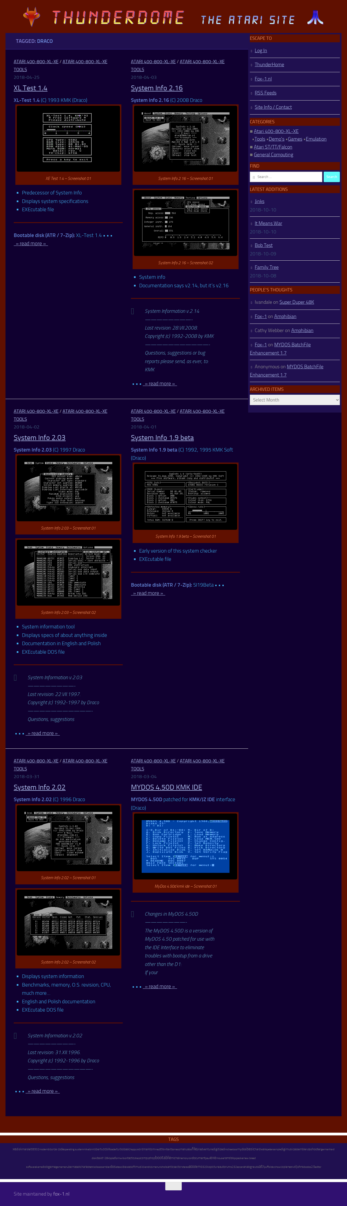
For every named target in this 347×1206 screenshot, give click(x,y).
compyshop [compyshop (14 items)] (147, 1158)
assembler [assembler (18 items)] (300, 1149)
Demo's (276, 139)
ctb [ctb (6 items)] (308, 1149)
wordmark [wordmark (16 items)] (143, 1149)
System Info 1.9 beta (162, 437)
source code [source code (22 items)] (56, 1149)
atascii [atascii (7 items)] (119, 1167)
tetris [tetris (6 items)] (92, 1167)
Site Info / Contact (273, 107)
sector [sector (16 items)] (178, 1167)
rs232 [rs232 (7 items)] (233, 1167)
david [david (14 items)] (99, 1158)
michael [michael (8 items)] (229, 1149)
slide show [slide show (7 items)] (274, 1167)
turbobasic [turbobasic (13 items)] (123, 1149)
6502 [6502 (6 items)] (36, 1149)
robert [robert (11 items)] (97, 1149)
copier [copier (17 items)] (285, 1167)
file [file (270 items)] (194, 1148)
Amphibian (285, 316)
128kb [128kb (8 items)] (107, 1158)
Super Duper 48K (296, 302)
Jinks (259, 201)
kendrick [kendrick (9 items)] (148, 1167)
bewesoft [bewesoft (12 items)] (129, 1167)
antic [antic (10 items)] (170, 1167)
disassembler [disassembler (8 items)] (102, 1167)
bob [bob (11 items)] (45, 1167)
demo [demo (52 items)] (198, 1167)
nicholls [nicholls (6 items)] (163, 1167)
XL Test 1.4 (30, 88)
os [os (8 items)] (190, 1149)
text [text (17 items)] (169, 1149)
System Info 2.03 (40, 437)
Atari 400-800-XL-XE (36, 61)
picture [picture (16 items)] (214, 1167)
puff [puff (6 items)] (266, 1167)
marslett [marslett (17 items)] (27, 1149)
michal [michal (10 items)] (175, 1158)
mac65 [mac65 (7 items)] (159, 1149)
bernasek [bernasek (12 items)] (74, 1167)
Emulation (316, 139)
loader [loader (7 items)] (113, 1149)
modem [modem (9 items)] (43, 1149)
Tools (259, 139)
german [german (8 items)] (325, 1149)
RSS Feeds (265, 93)
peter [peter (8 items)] (270, 1149)
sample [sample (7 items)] (277, 1149)
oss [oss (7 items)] (235, 1149)
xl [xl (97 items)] (295, 1166)
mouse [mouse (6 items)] (220, 1158)
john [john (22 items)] (299, 1167)
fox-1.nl (61, 1194)
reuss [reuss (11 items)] (255, 1167)
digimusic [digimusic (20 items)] (287, 1149)
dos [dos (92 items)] (113, 1166)
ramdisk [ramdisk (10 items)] (229, 1158)
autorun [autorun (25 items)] (224, 1167)
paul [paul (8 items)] (207, 1158)
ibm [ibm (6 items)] (91, 1149)
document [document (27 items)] (198, 1158)
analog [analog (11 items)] (248, 1167)
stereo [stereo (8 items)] (185, 1167)
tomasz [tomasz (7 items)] (176, 1149)
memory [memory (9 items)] (183, 1158)
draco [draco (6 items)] (137, 1158)
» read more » (31, 243)
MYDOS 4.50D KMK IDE (166, 787)
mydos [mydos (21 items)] (242, 1149)
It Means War (268, 223)
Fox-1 (261, 316)
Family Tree (267, 267)
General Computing (273, 155)
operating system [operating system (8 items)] (73, 1149)
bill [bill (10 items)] (108, 1149)
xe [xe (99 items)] (14, 1149)
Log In (261, 51)
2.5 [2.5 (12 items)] (313, 1167)
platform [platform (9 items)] (115, 1158)
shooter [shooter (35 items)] (315, 1149)
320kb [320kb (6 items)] (206, 1167)
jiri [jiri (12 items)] (198, 1149)
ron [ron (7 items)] (190, 1158)
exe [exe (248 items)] (213, 1157)
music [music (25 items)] (139, 1167)
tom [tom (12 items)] (152, 1149)
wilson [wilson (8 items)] (123, 1158)
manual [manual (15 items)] (184, 1149)
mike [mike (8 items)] (86, 1149)
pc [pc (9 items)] (235, 1158)
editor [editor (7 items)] (318, 1167)
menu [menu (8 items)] (156, 1167)
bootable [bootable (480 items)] (163, 1157)
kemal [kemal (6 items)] (39, 1167)
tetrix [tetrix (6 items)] (291, 1167)
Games (295, 139)
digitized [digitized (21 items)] (219, 1149)
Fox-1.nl (263, 79)
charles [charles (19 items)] (84, 1167)
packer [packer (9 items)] (240, 1158)
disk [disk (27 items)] (19, 1149)
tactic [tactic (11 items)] (130, 1158)
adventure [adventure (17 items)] (206, 1149)
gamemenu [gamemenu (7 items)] (62, 1167)
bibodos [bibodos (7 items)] (306, 1167)
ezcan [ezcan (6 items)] (240, 1167)
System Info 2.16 (157, 88)
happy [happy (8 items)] (133, 1149)
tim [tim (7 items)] (164, 1149)
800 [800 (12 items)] (191, 1167)
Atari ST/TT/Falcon (273, 147)
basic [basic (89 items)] (251, 1149)
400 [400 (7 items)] (103, 1149)
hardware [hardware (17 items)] (261, 1149)
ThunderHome (269, 65)
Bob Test (264, 245)
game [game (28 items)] (52, 1167)
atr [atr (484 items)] (261, 1166)
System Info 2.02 (40, 787)
